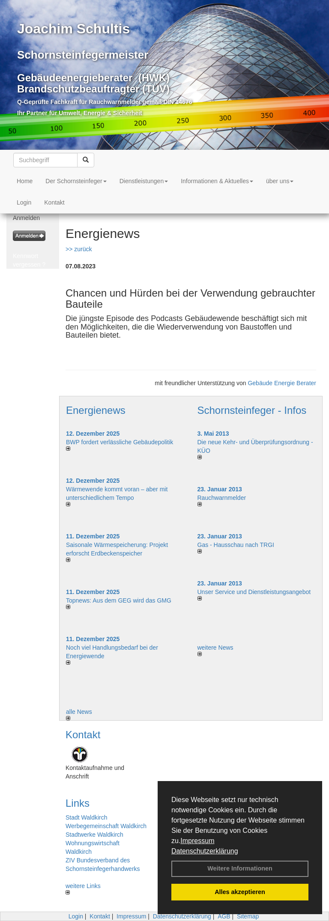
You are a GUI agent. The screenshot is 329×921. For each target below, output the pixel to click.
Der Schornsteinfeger (75, 181)
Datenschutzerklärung (204, 851)
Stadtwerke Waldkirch (94, 834)
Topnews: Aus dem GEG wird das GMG (118, 600)
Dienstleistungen (144, 181)
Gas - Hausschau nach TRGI (235, 544)
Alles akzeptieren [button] (240, 891)
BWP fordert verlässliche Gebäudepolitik (119, 442)
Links (78, 803)
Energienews (96, 410)
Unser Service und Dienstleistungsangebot (254, 591)
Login (24, 202)
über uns (279, 181)
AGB (224, 916)
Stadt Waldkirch (87, 817)
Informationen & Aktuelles (217, 181)
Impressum (197, 840)
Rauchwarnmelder (221, 497)
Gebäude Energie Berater (282, 383)
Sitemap (248, 916)
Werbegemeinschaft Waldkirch (106, 826)
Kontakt (54, 202)
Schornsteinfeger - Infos (252, 410)
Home (25, 181)
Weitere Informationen (239, 868)
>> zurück (79, 249)
